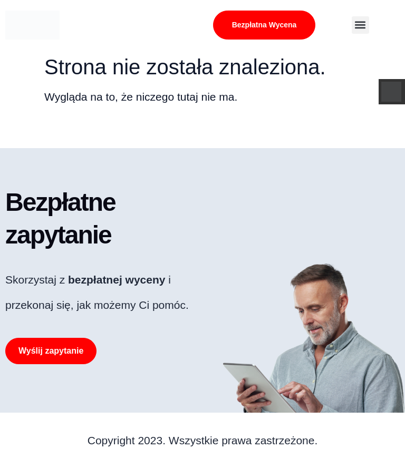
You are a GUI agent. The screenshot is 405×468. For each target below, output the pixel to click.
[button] (360, 25)
